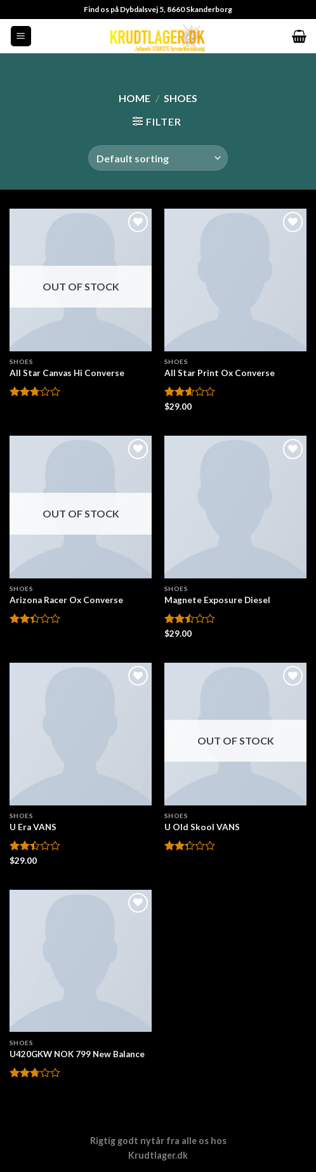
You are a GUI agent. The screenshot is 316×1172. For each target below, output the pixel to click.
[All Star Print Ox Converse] (235, 280)
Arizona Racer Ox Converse (66, 600)
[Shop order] (158, 158)
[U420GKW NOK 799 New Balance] (81, 961)
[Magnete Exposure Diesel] (235, 507)
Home (134, 98)
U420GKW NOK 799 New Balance (77, 1054)
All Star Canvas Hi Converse (67, 373)
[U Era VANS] (81, 734)
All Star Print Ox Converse (219, 373)
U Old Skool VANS (202, 827)
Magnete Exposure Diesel (217, 600)
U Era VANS (33, 827)
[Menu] (21, 36)
